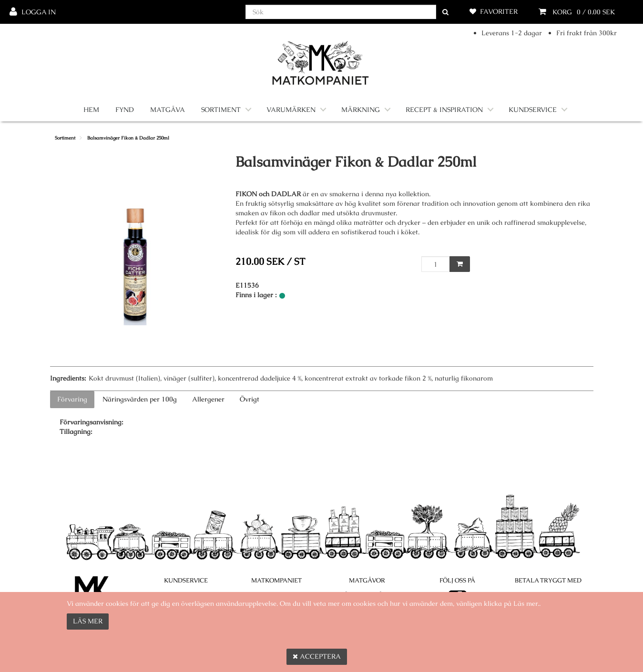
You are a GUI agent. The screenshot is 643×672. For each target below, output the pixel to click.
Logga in (38, 12)
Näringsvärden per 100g (139, 399)
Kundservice (533, 109)
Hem (91, 109)
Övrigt (249, 399)
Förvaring (72, 399)
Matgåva (167, 109)
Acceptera (317, 656)
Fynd (124, 109)
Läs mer (87, 621)
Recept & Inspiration (444, 109)
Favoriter (499, 11)
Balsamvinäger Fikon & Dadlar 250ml (128, 138)
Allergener (208, 399)
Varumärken (291, 109)
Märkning (360, 109)
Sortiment (221, 109)
